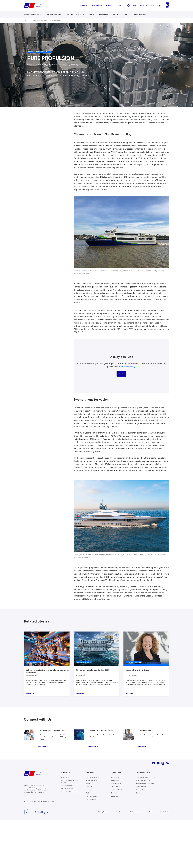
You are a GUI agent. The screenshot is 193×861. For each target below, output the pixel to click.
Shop (114, 796)
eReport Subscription (145, 783)
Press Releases (116, 783)
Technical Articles (117, 790)
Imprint (151, 812)
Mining (88, 790)
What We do (65, 777)
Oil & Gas (89, 787)
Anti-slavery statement (136, 812)
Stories (115, 780)
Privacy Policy (102, 812)
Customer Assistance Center (146, 777)
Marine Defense (91, 796)
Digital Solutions (67, 786)
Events (113, 793)
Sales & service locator (144, 780)
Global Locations (67, 789)
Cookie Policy (128, 367)
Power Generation (92, 780)
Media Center (116, 777)
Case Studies (115, 787)
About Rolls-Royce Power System (70, 781)
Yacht (88, 783)
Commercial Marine (93, 777)
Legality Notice (118, 812)
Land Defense (91, 799)
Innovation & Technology (70, 792)
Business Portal (141, 790)
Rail (87, 793)
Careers (139, 793)
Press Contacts (141, 787)
